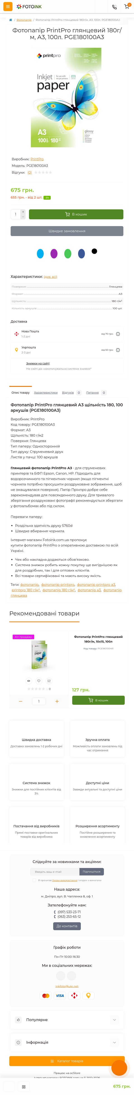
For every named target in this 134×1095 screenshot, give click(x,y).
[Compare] (49, 674)
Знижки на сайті (38, 357)
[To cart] (98, 693)
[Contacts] (114, 6)
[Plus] (23, 211)
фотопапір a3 (89, 583)
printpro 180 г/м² (26, 583)
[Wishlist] (39, 674)
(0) (30, 172)
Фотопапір (24, 19)
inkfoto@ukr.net (67, 979)
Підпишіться (91, 865)
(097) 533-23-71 (69, 905)
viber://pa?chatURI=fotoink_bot (60, 969)
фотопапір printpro (57, 578)
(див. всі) (50, 270)
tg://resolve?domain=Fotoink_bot (71, 969)
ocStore (75, 1066)
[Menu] (7, 6)
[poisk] (101, 6)
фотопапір (29, 578)
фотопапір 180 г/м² (59, 583)
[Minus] (23, 217)
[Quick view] (28, 674)
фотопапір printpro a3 (96, 578)
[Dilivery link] (118, 327)
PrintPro (37, 159)
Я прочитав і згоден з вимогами (69, 873)
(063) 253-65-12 (69, 910)
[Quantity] (16, 214)
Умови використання (64, 873)
